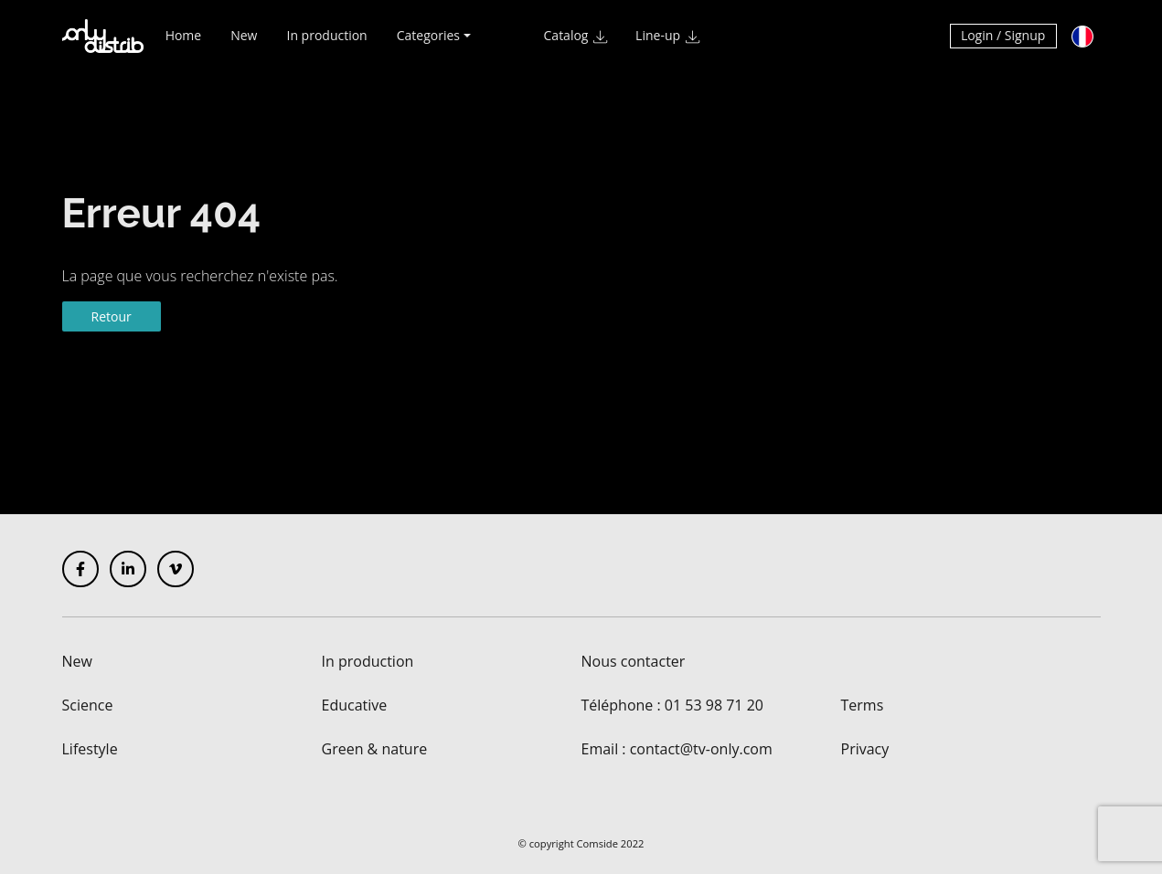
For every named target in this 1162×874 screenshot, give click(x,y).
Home (183, 43)
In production (326, 43)
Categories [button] (428, 43)
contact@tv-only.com (701, 749)
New (243, 43)
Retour (111, 316)
